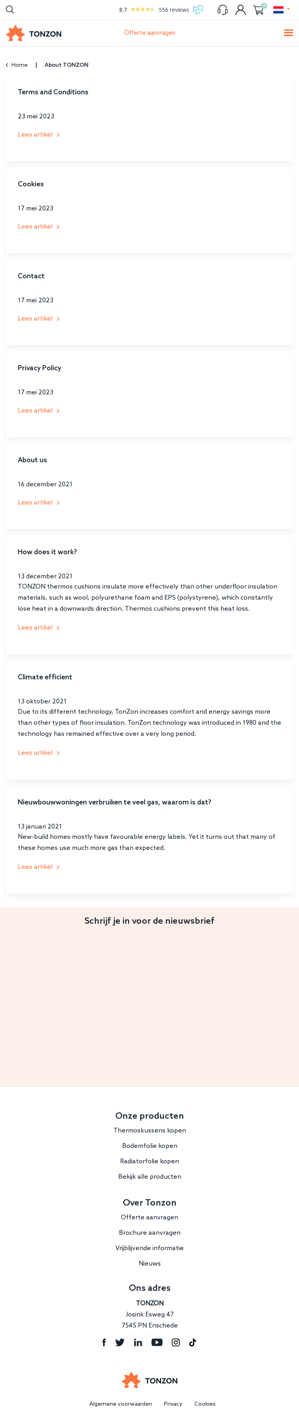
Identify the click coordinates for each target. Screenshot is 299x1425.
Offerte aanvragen (149, 33)
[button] (281, 10)
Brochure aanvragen (150, 1233)
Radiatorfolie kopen (149, 1161)
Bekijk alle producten (149, 1177)
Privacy (173, 1404)
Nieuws (150, 1264)
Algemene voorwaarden (120, 1404)
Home (17, 65)
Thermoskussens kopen (149, 1130)
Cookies (205, 1404)
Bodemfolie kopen (149, 1146)
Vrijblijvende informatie (149, 1248)
